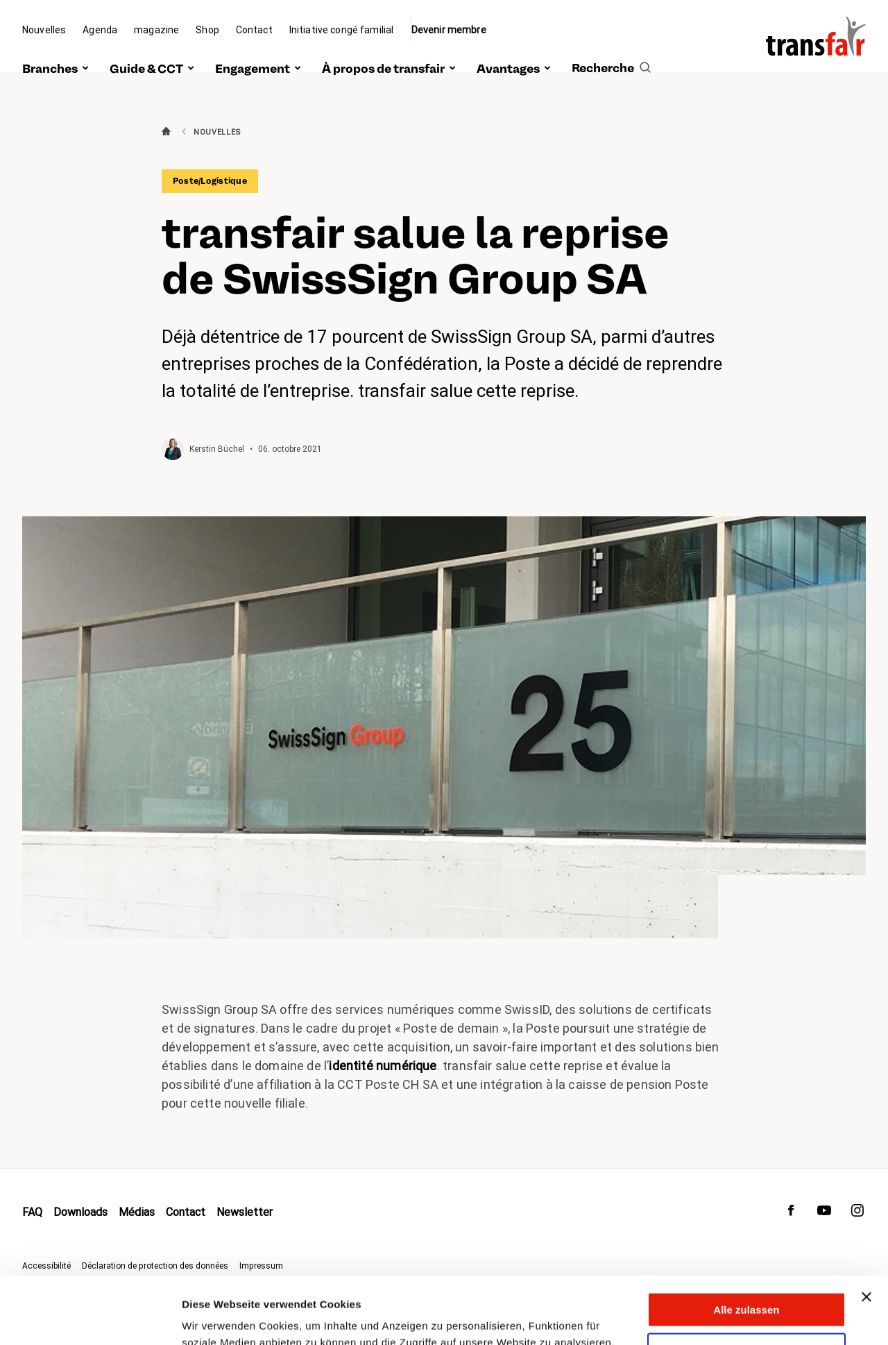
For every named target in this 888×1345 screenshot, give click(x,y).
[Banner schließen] (866, 1234)
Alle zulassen (746, 1247)
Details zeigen (217, 1317)
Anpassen (747, 1287)
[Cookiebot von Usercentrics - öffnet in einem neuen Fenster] (90, 1318)
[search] (611, 53)
